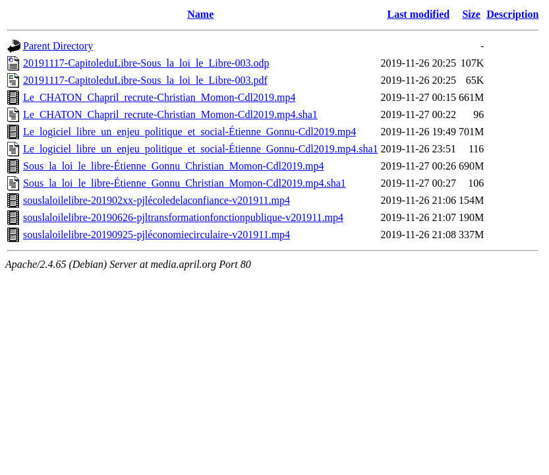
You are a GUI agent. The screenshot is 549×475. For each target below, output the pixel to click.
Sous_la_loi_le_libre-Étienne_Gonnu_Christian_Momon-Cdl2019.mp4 (173, 166)
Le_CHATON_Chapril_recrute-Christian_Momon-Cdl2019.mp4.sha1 (170, 114)
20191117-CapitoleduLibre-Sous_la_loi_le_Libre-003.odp (146, 63)
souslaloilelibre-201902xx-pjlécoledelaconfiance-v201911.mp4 (156, 200)
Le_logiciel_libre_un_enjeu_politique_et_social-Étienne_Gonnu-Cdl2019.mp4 (189, 131)
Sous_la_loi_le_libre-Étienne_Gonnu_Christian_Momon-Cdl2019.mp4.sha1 (184, 183)
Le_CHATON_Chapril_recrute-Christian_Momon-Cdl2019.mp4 (159, 97)
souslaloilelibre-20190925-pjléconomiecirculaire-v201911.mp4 (156, 234)
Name (200, 14)
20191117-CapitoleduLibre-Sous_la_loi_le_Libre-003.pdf (145, 80)
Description (512, 14)
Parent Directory (58, 45)
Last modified (418, 14)
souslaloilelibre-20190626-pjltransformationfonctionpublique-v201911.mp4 (183, 217)
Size (471, 14)
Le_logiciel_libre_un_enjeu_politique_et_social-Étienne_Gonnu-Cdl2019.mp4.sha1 (200, 148)
